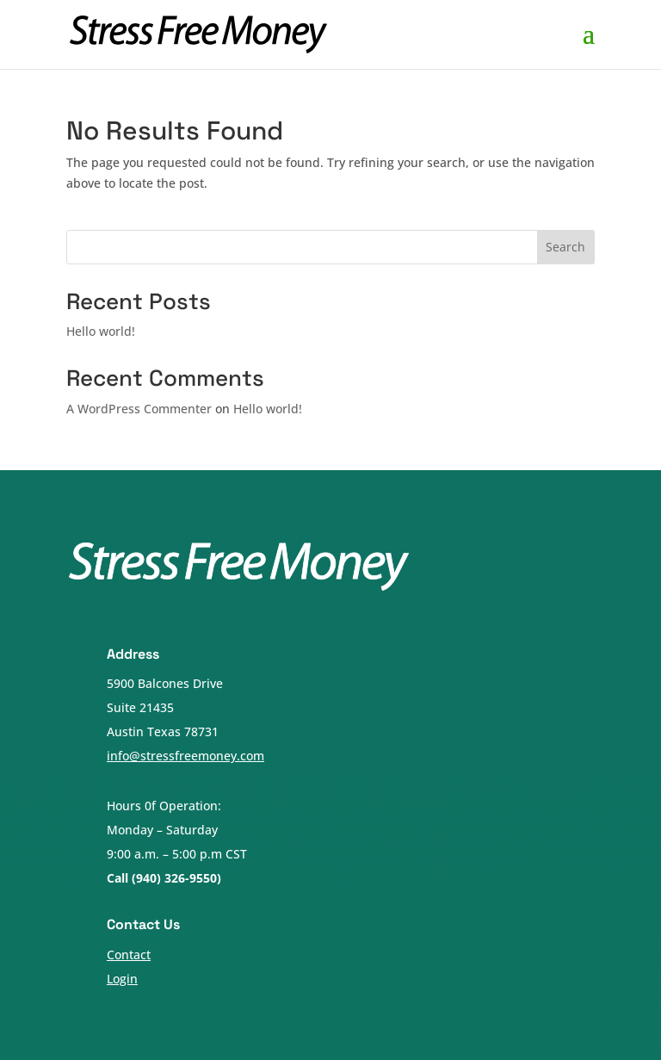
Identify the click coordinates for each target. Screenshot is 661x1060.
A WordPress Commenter (139, 408)
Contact (129, 954)
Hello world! (100, 331)
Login (122, 978)
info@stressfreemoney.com (185, 755)
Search (565, 247)
